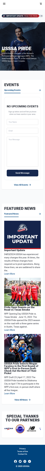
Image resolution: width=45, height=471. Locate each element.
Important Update (14, 250)
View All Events (40, 90)
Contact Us (22, 454)
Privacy (22, 449)
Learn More (9, 273)
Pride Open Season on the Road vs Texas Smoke (19, 308)
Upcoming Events (12, 90)
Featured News (11, 214)
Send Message (22, 173)
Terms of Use (22, 451)
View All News (40, 214)
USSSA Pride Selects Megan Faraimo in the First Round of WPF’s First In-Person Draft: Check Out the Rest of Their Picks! (21, 368)
